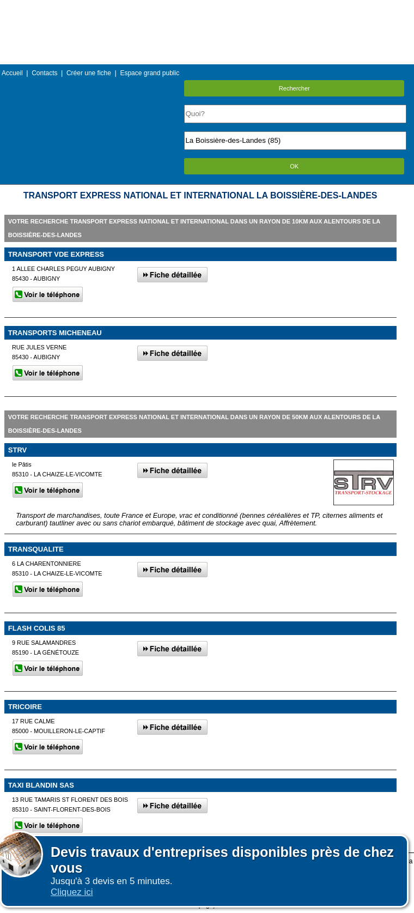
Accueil (12, 73)
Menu (207, 8)
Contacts (44, 73)
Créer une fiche (88, 73)
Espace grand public (149, 73)
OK (294, 166)
